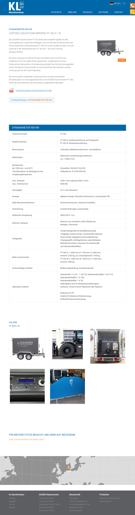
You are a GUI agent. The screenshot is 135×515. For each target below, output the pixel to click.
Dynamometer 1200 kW (47, 511)
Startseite (56, 12)
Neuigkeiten (13, 501)
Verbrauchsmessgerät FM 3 (78, 501)
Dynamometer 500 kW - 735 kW (49, 504)
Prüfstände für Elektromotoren (109, 498)
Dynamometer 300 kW (46, 498)
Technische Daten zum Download (34, 90)
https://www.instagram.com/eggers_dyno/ (26, 439)
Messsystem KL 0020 (76, 507)
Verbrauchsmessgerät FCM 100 (79, 504)
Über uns (72, 12)
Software (103, 12)
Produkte (87, 12)
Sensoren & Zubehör (75, 511)
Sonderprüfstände (105, 501)
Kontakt (118, 12)
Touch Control (73, 498)
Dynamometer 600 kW (46, 501)
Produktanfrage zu (31, 100)
